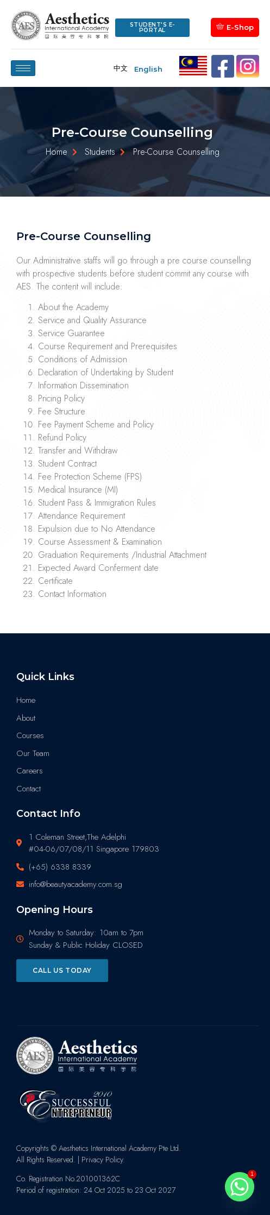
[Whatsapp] (239, 1186)
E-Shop (235, 27)
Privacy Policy (102, 1159)
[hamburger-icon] (23, 68)
